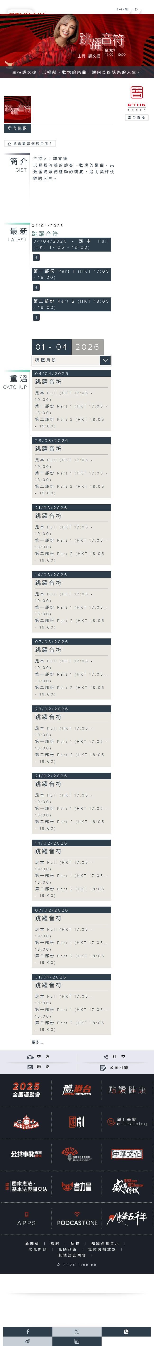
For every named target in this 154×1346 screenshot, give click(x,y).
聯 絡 (43, 1067)
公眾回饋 (119, 1068)
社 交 (119, 1057)
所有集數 (18, 128)
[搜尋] (136, 8)
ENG (119, 9)
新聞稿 (33, 1244)
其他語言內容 (73, 1255)
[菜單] (147, 8)
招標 (77, 1244)
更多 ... (37, 1042)
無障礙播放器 (103, 1250)
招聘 (56, 1244)
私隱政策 (68, 1250)
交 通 (43, 1057)
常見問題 (39, 1250)
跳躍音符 (45, 234)
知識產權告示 (106, 1244)
